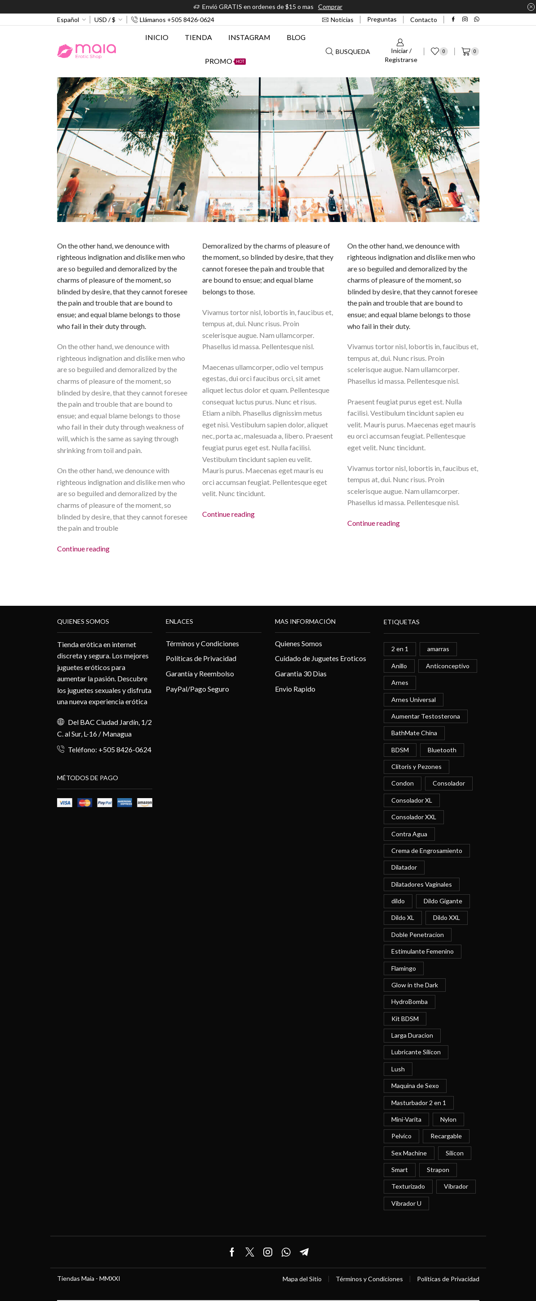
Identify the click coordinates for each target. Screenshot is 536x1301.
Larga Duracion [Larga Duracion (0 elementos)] (412, 1035)
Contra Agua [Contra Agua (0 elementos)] (409, 834)
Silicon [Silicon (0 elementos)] (455, 1153)
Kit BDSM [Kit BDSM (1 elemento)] (405, 1018)
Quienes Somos (298, 643)
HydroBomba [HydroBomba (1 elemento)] (409, 1002)
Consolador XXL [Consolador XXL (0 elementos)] (413, 817)
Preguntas (382, 19)
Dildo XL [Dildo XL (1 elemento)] (402, 918)
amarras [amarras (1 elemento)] (438, 649)
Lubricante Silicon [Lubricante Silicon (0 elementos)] (416, 1052)
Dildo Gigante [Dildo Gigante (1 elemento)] (443, 901)
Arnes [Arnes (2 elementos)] (399, 682)
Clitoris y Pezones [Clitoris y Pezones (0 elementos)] (416, 766)
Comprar (330, 6)
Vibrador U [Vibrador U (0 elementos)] (406, 1203)
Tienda (198, 37)
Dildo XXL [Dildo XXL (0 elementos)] (446, 918)
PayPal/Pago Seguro (197, 688)
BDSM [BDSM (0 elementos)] (400, 750)
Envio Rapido (295, 688)
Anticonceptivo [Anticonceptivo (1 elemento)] (448, 666)
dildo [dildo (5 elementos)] (398, 901)
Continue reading (83, 548)
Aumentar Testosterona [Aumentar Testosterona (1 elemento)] (425, 716)
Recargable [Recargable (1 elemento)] (446, 1136)
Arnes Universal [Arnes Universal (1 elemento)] (413, 699)
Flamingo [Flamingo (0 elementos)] (403, 968)
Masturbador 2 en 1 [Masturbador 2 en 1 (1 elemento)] (418, 1102)
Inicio (156, 37)
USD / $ (104, 19)
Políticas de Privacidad (201, 658)
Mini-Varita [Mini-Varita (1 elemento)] (406, 1119)
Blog (296, 37)
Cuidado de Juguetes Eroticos (320, 658)
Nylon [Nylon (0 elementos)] (448, 1119)
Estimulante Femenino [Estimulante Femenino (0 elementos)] (422, 951)
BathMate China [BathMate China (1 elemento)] (414, 733)
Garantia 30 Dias (301, 673)
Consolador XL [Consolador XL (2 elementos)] (411, 800)
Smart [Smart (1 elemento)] (399, 1170)
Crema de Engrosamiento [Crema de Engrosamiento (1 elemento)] (426, 850)
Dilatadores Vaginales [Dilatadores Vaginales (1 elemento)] (421, 884)
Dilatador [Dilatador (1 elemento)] (404, 867)
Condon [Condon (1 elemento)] (402, 783)
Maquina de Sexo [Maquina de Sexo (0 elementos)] (415, 1086)
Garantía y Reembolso (200, 673)
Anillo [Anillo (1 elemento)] (399, 666)
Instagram (249, 37)
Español (68, 19)
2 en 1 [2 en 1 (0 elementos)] (399, 649)
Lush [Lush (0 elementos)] (398, 1069)
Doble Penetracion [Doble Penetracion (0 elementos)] (417, 934)
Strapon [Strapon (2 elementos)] (438, 1170)
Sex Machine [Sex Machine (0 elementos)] (409, 1153)
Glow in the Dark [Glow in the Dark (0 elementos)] (414, 985)
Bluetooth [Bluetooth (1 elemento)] (442, 750)
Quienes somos (83, 621)
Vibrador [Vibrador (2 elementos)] (456, 1186)
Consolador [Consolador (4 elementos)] (449, 783)
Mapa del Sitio (302, 1279)
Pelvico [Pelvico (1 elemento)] (401, 1136)
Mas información (305, 621)
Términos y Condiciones (202, 643)
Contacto (423, 19)
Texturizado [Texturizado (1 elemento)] (408, 1186)
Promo (225, 61)
